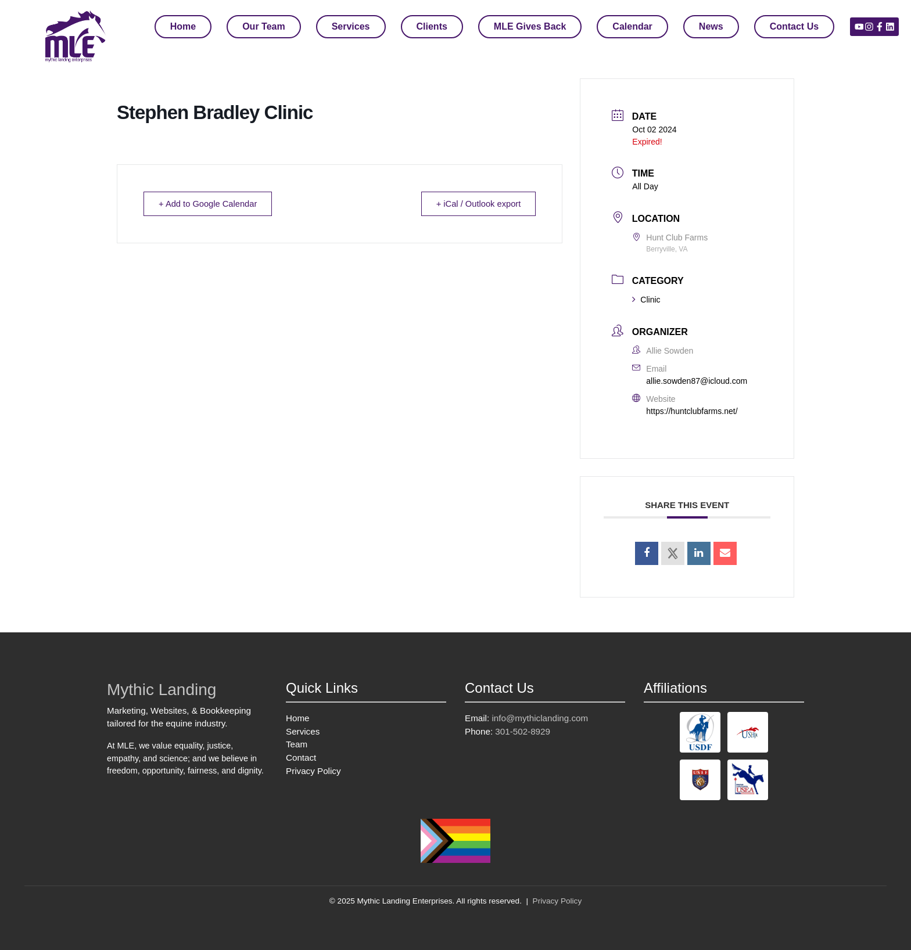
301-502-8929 (522, 731)
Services (351, 26)
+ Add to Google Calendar (210, 203)
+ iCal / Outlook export (476, 203)
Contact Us (794, 26)
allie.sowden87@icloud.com (696, 381)
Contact (301, 757)
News (711, 26)
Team (296, 744)
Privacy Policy (313, 771)
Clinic (646, 299)
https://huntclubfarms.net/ (691, 411)
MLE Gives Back (530, 26)
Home (183, 26)
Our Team (263, 26)
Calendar (632, 26)
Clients (432, 26)
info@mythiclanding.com (540, 718)
